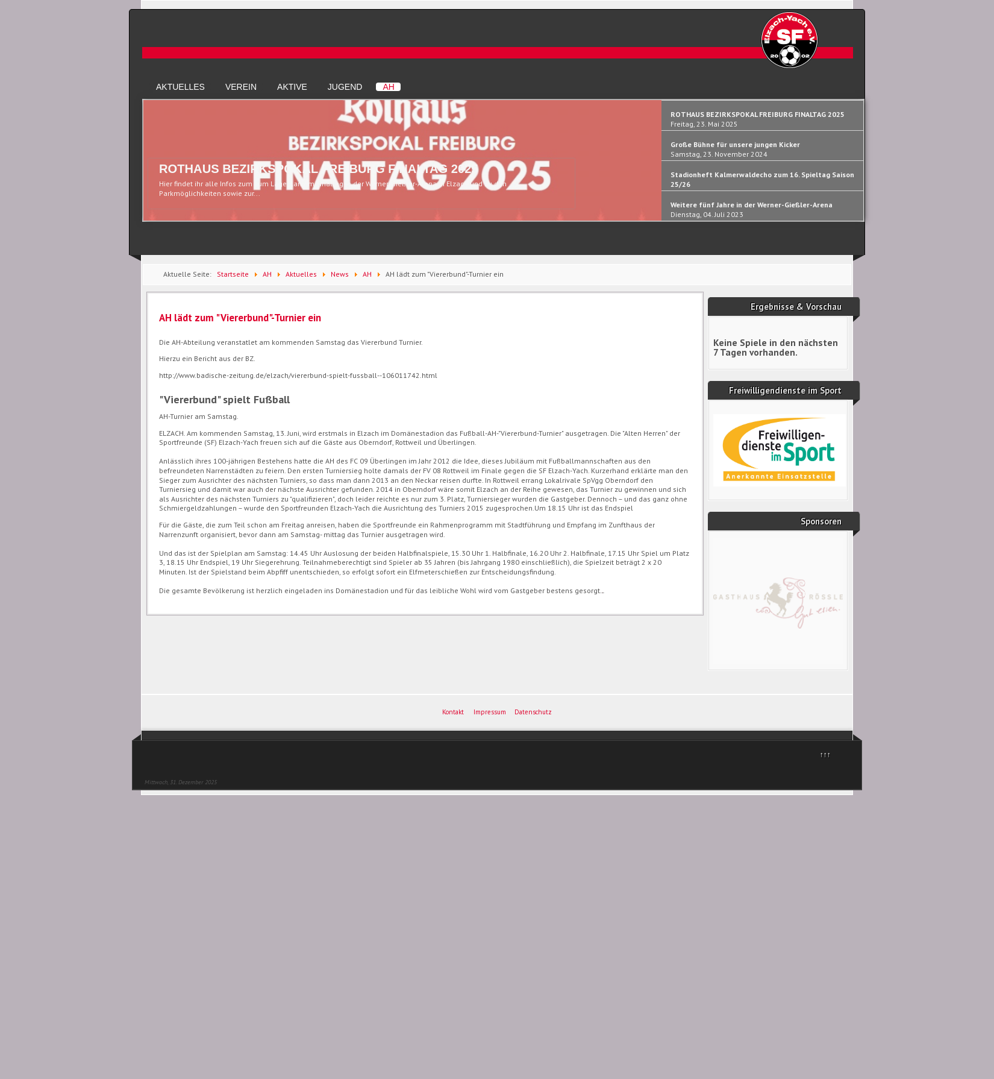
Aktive (292, 87)
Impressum (490, 712)
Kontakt (453, 712)
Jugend (345, 87)
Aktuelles (180, 87)
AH (388, 87)
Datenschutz (533, 712)
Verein (241, 87)
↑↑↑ (825, 754)
